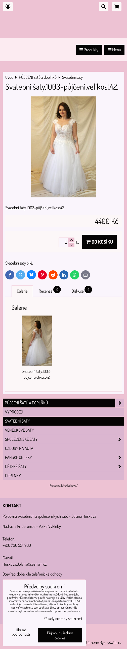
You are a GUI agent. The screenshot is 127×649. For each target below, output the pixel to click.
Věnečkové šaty (19, 430)
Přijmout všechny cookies (60, 635)
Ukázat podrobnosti (21, 632)
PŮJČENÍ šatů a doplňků (64, 403)
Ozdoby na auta (19, 448)
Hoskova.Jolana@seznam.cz (25, 564)
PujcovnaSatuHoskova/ (64, 485)
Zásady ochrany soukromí (63, 618)
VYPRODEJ (14, 411)
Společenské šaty (64, 439)
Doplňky (13, 475)
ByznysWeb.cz (111, 642)
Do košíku (99, 242)
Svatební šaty (17, 421)
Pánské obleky (64, 457)
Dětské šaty (64, 466)
